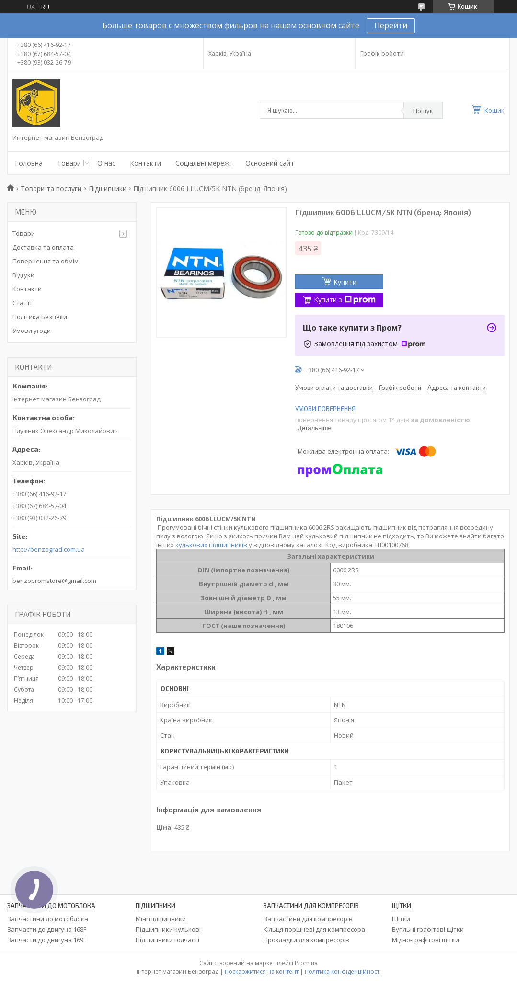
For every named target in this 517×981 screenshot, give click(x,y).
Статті (22, 302)
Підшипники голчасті (167, 939)
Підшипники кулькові (168, 929)
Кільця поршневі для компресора (314, 929)
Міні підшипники (161, 918)
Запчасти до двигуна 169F (46, 939)
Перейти (390, 25)
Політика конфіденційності (343, 972)
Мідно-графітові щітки (425, 939)
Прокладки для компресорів (306, 939)
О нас (106, 163)
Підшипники (107, 188)
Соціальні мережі (203, 163)
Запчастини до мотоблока (47, 918)
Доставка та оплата (43, 247)
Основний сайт (269, 163)
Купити (344, 281)
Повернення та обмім (45, 261)
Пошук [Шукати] (423, 110)
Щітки (401, 918)
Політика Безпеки (39, 316)
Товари (69, 163)
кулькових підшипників (211, 544)
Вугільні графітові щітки (428, 929)
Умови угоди (31, 330)
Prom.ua (306, 963)
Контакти (145, 163)
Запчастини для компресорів (308, 918)
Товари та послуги (51, 188)
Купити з (345, 299)
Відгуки (23, 275)
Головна (29, 163)
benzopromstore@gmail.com (54, 580)
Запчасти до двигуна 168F (46, 929)
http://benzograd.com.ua (48, 550)
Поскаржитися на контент (262, 972)
